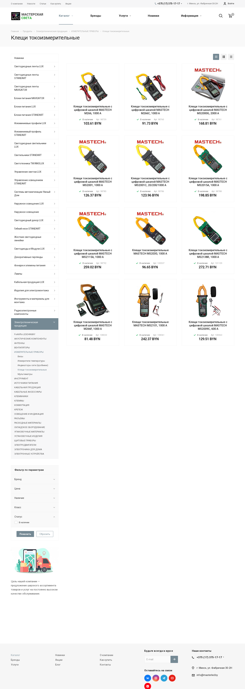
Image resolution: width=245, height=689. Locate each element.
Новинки (153, 15)
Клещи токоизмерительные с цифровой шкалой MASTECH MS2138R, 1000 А (208, 254)
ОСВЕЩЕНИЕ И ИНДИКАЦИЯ (29, 414)
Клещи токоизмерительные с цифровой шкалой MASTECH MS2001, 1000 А (93, 182)
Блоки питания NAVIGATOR (29, 98)
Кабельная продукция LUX (29, 282)
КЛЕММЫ (19, 400)
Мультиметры (25, 374)
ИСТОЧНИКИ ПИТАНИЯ (26, 383)
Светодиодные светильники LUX (30, 145)
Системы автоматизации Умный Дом (32, 194)
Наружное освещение (26, 212)
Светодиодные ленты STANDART (26, 76)
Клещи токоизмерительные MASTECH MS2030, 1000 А (150, 252)
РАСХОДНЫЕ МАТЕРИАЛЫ (27, 423)
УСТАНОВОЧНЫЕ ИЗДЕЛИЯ (28, 436)
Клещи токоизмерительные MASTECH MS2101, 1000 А (150, 323)
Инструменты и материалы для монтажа (31, 300)
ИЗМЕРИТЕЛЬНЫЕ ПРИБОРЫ (29, 352)
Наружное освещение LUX (29, 203)
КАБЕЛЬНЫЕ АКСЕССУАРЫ (28, 392)
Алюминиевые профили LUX (30, 123)
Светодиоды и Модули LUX (29, 248)
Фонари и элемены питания (29, 265)
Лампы (18, 273)
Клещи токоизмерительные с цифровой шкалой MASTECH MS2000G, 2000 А (208, 110)
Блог (58, 664)
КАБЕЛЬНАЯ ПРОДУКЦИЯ (27, 387)
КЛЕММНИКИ (21, 396)
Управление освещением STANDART (28, 182)
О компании (106, 655)
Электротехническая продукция (26, 324)
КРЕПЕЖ (18, 409)
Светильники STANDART (28, 155)
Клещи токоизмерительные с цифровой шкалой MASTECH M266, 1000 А (93, 110)
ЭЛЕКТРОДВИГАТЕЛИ (25, 445)
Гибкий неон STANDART (27, 228)
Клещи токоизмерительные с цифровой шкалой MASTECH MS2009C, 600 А (208, 325)
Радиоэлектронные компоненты (25, 312)
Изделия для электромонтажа (31, 290)
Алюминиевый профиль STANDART (27, 133)
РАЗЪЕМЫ (19, 418)
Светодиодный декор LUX (28, 220)
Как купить (106, 660)
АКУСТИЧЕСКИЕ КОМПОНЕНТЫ (30, 338)
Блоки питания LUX (25, 106)
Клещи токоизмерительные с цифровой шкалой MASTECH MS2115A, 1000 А (93, 254)
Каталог (66, 15)
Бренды (96, 15)
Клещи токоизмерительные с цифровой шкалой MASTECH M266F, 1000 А (93, 325)
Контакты (105, 664)
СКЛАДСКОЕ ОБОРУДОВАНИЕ (29, 427)
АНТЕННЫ (19, 343)
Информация (191, 15)
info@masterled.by (207, 675)
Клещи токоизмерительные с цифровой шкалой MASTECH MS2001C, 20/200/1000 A (150, 182)
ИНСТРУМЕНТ (21, 378)
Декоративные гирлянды (28, 257)
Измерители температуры (31, 361)
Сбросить (44, 534)
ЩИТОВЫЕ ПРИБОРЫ (25, 440)
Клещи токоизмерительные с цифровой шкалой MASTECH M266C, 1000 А (150, 110)
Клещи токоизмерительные (32, 369)
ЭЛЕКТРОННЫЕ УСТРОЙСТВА (29, 454)
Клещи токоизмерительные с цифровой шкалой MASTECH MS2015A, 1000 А (208, 182)
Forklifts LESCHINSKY (24, 334)
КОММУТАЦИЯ (21, 405)
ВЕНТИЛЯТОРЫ (22, 347)
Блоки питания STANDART (29, 115)
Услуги (125, 15)
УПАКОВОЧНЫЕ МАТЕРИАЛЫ (29, 431)
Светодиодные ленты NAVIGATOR (26, 88)
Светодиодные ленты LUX (29, 66)
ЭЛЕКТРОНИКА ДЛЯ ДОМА (28, 449)
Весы (20, 356)
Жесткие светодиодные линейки (27, 239)
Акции (58, 660)
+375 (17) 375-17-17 (209, 657)
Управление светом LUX (27, 171)
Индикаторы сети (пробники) (33, 365)
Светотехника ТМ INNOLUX (29, 163)
